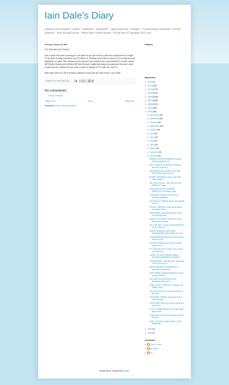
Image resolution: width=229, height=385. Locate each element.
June (152, 137)
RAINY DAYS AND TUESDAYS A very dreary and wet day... (165, 220)
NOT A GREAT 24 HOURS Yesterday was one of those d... (165, 166)
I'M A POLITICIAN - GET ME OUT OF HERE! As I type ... (165, 184)
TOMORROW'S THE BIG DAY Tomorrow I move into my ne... (166, 262)
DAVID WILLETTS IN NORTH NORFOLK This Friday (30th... (163, 190)
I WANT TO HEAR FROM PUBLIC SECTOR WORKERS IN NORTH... (165, 256)
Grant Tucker (155, 344)
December (154, 115)
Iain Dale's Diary (79, 15)
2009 (150, 93)
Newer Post (50, 101)
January (153, 156)
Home (90, 101)
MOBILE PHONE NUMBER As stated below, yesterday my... (165, 160)
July (152, 133)
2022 (150, 82)
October (153, 122)
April (152, 145)
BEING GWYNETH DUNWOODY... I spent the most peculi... (164, 268)
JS (151, 353)
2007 (150, 100)
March (153, 148)
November (154, 118)
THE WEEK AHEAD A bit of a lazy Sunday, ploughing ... (163, 196)
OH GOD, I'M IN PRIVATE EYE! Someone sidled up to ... (163, 280)
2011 (150, 86)
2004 (150, 111)
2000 (150, 333)
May (152, 141)
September (155, 126)
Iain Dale (154, 348)
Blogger (126, 371)
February (154, 152)
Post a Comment (56, 96)
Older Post (129, 101)
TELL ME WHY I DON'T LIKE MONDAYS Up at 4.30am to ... (166, 226)
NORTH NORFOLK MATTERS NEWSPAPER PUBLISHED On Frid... (166, 232)
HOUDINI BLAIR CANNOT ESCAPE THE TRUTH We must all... (164, 172)
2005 (150, 108)
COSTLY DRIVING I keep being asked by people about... (165, 208)
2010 (150, 89)
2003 (150, 329)
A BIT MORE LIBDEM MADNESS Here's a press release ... (166, 274)
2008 (150, 97)
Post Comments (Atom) (66, 106)
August (153, 130)
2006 (150, 104)
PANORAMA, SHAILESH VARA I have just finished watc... (165, 214)
